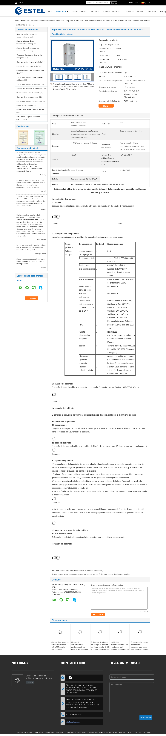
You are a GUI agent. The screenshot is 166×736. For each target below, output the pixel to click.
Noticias (95, 11)
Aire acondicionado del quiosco (28, 84)
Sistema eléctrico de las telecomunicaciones (47, 20)
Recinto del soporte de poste (27, 66)
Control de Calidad (133, 11)
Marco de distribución (24, 105)
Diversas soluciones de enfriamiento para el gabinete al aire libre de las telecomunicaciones (40, 677)
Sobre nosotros (79, 11)
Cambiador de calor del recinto (28, 93)
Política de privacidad (24, 732)
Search (114, 3)
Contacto (151, 11)
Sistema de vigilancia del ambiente (29, 89)
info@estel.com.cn (26, 3)
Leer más (30, 682)
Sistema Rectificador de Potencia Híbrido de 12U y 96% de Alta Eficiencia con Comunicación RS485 (60, 647)
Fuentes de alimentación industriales (30, 110)
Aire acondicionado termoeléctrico (29, 101)
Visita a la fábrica (111, 11)
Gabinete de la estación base (27, 97)
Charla (107, 106)
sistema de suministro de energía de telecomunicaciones (81, 570)
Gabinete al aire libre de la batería (29, 62)
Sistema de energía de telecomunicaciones (115, 574)
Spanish (148, 3)
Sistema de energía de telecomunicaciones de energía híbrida (75, 574)
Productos (61, 11)
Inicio (49, 11)
